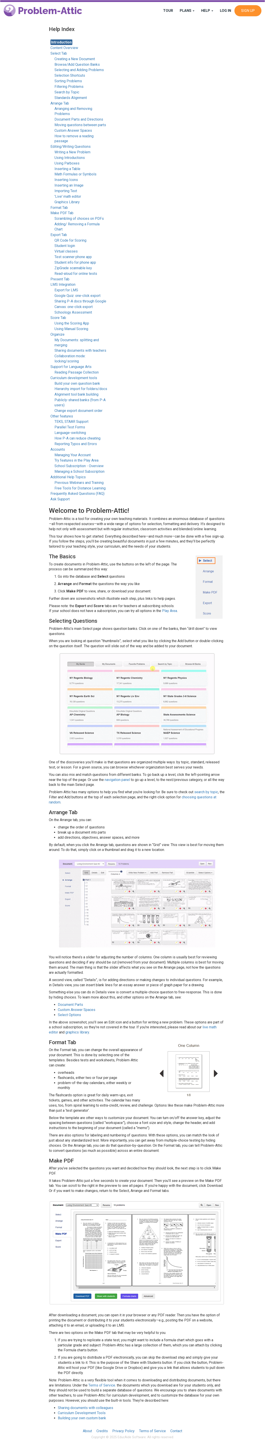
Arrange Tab (59, 103)
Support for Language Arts (71, 367)
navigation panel (117, 780)
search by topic (206, 792)
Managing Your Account (72, 455)
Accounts (57, 449)
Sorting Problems (68, 81)
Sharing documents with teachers (80, 350)
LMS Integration (62, 284)
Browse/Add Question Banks (77, 64)
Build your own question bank (77, 383)
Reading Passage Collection (76, 372)
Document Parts (70, 1004)
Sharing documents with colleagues (85, 1408)
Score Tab (58, 318)
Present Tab (59, 279)
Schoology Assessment (73, 312)
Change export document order (78, 411)
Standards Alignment (70, 98)
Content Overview (64, 48)
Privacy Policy (123, 1431)
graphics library (77, 1032)
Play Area (169, 611)
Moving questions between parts (80, 125)
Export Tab (58, 235)
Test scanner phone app (73, 257)
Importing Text (65, 191)
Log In (225, 10)
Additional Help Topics (68, 477)
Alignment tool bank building (76, 394)
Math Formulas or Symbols (75, 174)
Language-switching (70, 433)
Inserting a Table (67, 169)
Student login (64, 246)
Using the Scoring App (71, 323)
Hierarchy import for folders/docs (80, 389)
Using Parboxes (66, 163)
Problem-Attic (43, 10)
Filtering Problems (68, 86)
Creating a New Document (74, 59)
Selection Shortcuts (69, 75)
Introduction (61, 42)
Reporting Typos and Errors (75, 444)
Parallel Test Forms (69, 427)
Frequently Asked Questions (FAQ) (77, 493)
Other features (61, 416)
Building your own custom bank (82, 1418)
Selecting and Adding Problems (79, 70)
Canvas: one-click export (73, 307)
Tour (168, 10)
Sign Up (248, 10)
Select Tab (58, 53)
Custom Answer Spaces (73, 130)
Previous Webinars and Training (79, 483)
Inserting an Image (68, 185)
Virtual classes (66, 251)
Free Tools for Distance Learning (80, 488)
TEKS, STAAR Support (71, 421)
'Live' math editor (67, 196)
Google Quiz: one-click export (77, 296)
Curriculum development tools (73, 378)
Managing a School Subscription (79, 471)
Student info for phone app (75, 262)
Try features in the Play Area (76, 460)
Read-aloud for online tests (75, 273)
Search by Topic (66, 92)
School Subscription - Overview (79, 466)
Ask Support (60, 499)
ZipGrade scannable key (73, 268)
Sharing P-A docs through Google (80, 301)
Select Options (69, 1015)
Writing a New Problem (72, 152)
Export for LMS (66, 290)
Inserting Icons (66, 180)
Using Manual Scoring (71, 329)
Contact (176, 1431)
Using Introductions (69, 158)
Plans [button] (187, 10)
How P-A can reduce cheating (77, 438)
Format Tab (59, 207)
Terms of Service (101, 1385)
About (87, 1431)
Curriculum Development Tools (82, 1413)
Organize (57, 334)
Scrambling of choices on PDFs (79, 218)
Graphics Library (67, 202)
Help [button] (207, 10)
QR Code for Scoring (70, 240)
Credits (102, 1431)
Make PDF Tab (61, 213)
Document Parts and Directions (78, 119)
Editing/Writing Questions (70, 146)
